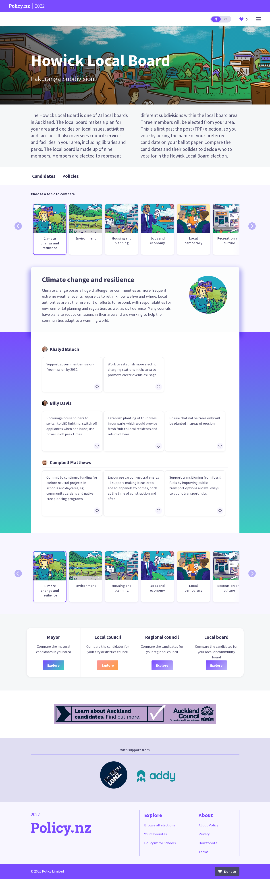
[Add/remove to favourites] (97, 386)
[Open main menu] (258, 19)
